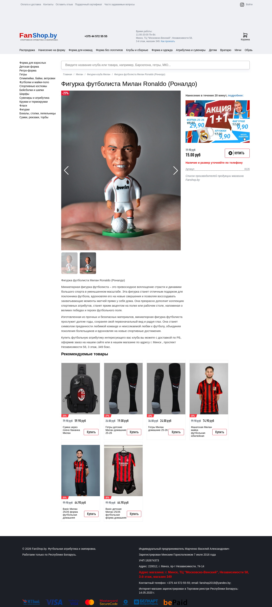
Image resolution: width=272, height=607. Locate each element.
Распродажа (27, 50)
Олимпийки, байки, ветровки (37, 78)
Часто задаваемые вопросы (119, 4)
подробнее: (235, 95)
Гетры (23, 74)
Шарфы (24, 93)
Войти (249, 4)
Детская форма (29, 66)
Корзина (245, 37)
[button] (175, 170)
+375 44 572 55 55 (96, 36)
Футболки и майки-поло (34, 82)
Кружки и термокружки (33, 101)
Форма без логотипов (109, 50)
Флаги (23, 105)
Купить (91, 432)
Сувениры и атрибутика (34, 97)
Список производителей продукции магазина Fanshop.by (215, 177)
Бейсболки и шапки (31, 90)
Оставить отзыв (64, 4)
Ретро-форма (27, 70)
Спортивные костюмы (33, 86)
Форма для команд (80, 50)
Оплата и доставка (31, 4)
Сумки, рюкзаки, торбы (33, 117)
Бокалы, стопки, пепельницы (37, 113)
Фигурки (24, 109)
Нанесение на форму (51, 50)
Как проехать (168, 41)
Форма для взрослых (32, 62)
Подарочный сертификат (88, 4)
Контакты (48, 4)
